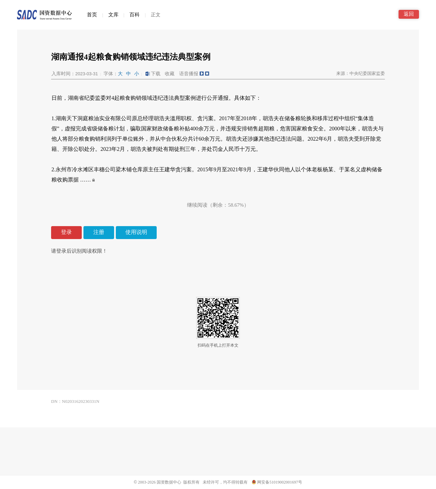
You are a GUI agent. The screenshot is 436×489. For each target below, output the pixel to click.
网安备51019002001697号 (277, 482)
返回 (409, 14)
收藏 (169, 73)
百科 (134, 14)
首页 (92, 14)
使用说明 (136, 232)
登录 (66, 232)
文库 (113, 14)
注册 (98, 232)
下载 (152, 73)
